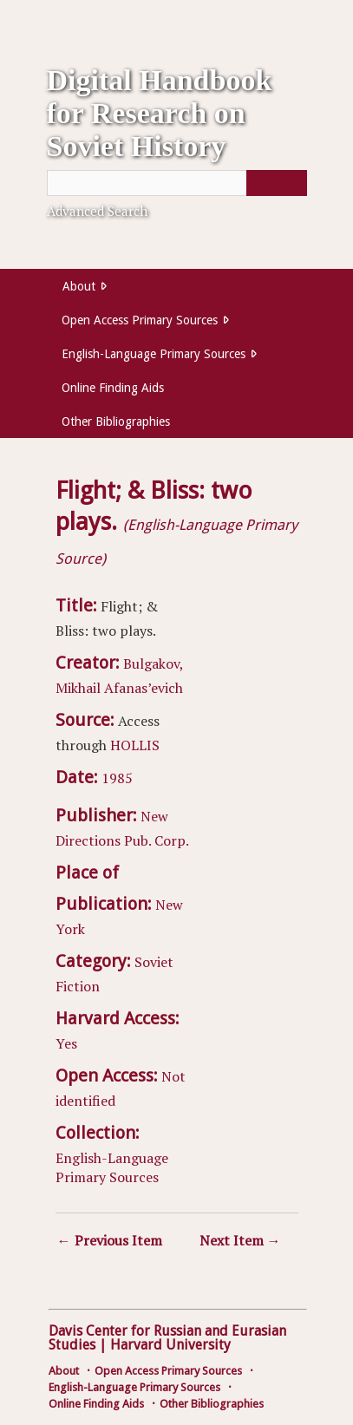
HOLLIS (135, 745)
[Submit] (276, 183)
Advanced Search (97, 210)
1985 (117, 778)
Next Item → (240, 1240)
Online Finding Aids (113, 388)
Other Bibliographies (116, 421)
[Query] (177, 183)
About (78, 286)
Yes (66, 1043)
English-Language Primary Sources (153, 354)
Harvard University (170, 1345)
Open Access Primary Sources (140, 320)
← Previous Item (109, 1240)
